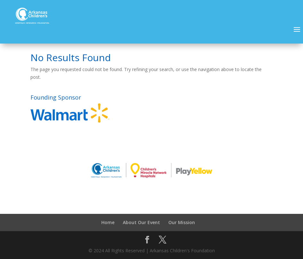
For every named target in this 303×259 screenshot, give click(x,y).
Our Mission (181, 222)
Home (107, 222)
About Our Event (141, 222)
